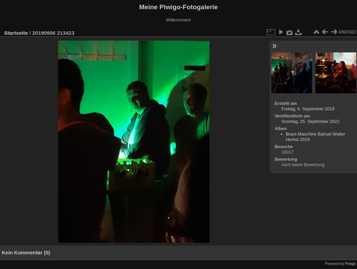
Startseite (16, 33)
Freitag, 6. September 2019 (308, 108)
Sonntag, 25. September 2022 (311, 121)
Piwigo (350, 264)
